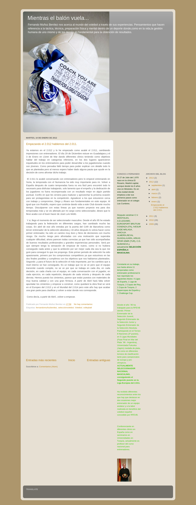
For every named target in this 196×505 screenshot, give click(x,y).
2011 (151, 216)
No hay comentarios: (84, 304)
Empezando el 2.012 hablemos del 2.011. (51, 144)
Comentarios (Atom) (48, 366)
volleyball (87, 307)
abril (154, 189)
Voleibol (78, 307)
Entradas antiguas (98, 360)
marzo (155, 193)
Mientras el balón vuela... (58, 18)
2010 (151, 220)
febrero (155, 197)
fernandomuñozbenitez (46, 307)
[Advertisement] (68, 335)
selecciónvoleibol (66, 307)
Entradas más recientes (41, 360)
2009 (151, 224)
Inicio (71, 360)
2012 (151, 182)
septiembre (157, 185)
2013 (151, 178)
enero (154, 201)
